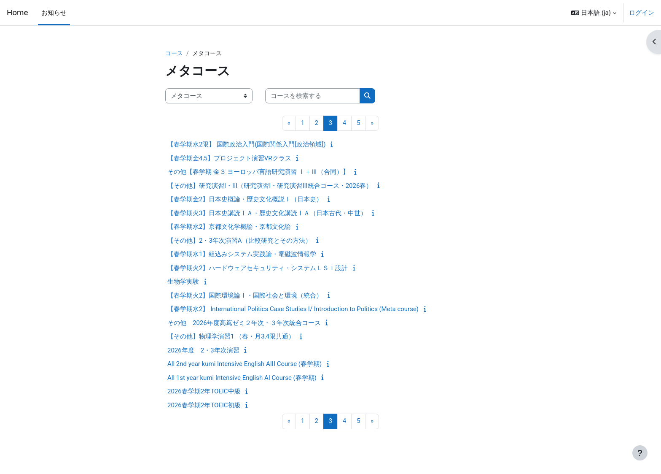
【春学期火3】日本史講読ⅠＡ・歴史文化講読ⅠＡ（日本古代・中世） (267, 213)
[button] (594, 12)
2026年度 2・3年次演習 (203, 351)
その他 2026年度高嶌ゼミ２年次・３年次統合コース (244, 323)
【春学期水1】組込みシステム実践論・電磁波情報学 (241, 255)
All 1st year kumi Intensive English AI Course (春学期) (242, 378)
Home (17, 12)
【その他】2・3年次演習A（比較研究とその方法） (239, 241)
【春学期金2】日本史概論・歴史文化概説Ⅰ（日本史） (244, 200)
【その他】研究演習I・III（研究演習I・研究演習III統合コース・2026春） (269, 186)
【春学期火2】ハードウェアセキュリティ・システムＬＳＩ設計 (257, 268)
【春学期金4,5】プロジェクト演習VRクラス (229, 159)
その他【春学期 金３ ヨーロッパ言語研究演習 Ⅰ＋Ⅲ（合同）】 (258, 172)
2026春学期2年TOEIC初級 (204, 405)
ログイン (641, 12)
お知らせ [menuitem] (54, 12)
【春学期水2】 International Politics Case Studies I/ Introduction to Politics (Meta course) (293, 310)
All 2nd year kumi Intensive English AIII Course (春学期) (244, 364)
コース (174, 53)
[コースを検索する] (312, 96)
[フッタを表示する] (640, 452)
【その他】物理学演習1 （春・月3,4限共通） (231, 337)
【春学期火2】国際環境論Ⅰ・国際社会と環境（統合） (244, 296)
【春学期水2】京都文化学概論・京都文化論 (229, 227)
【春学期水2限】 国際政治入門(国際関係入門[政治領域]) (246, 145)
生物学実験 (183, 282)
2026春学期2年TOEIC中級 (204, 392)
